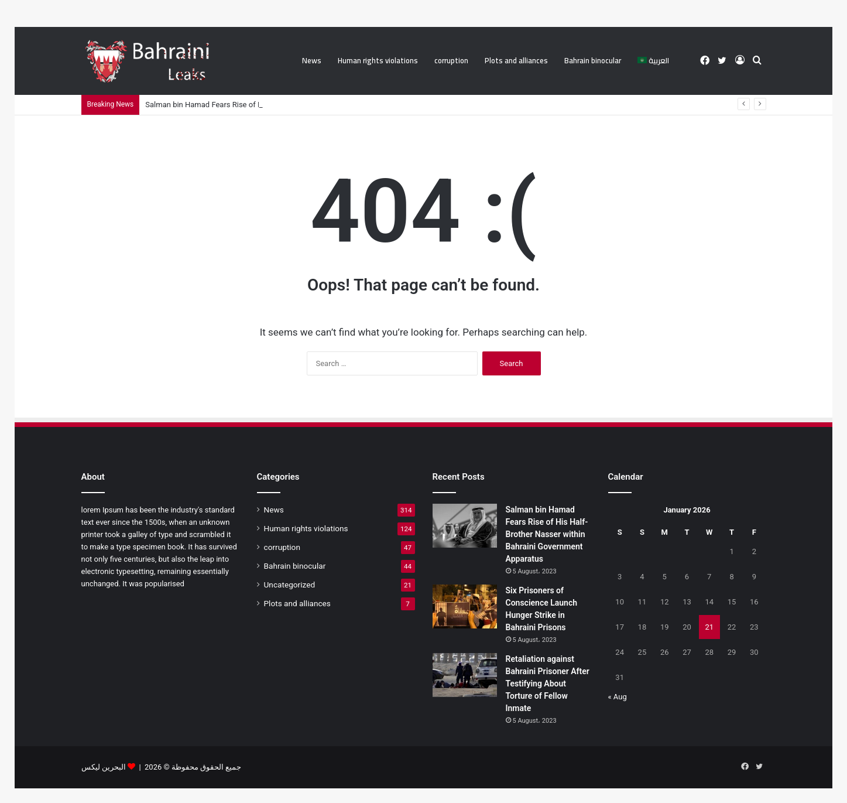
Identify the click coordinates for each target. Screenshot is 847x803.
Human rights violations (378, 60)
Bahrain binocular (592, 60)
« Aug (617, 696)
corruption (451, 60)
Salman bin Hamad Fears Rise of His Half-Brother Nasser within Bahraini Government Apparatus (547, 534)
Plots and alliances (516, 60)
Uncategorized (290, 584)
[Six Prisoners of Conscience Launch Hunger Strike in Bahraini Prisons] (465, 606)
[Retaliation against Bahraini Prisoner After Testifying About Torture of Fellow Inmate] (465, 675)
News (311, 60)
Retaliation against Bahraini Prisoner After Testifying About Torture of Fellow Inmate (547, 683)
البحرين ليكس (103, 767)
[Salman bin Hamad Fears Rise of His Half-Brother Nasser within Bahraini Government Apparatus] (465, 526)
